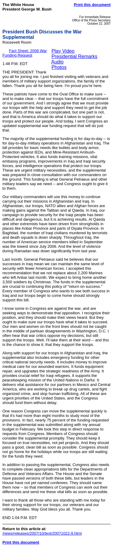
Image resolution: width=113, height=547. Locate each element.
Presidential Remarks (74, 56)
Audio (57, 61)
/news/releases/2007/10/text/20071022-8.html (42, 533)
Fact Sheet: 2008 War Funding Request (24, 52)
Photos (59, 67)
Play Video (63, 51)
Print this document (92, 4)
